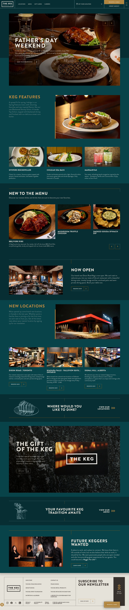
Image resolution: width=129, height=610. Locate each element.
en (126, 3)
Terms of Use (47, 603)
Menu (30, 4)
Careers (47, 4)
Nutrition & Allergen (32, 595)
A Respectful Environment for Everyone (61, 596)
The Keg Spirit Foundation (34, 592)
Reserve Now (18, 384)
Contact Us (54, 580)
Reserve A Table (112, 604)
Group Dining (30, 588)
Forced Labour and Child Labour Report (61, 603)
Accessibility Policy (38, 603)
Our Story (29, 580)
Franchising (55, 584)
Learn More (80, 565)
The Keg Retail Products (58, 588)
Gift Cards (38, 4)
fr (126, 5)
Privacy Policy (28, 603)
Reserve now (80, 289)
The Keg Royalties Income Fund (61, 592)
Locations (21, 4)
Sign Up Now (87, 601)
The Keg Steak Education (33, 584)
